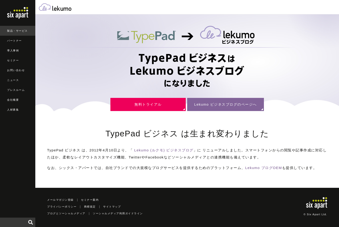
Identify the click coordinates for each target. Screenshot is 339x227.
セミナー (13, 60)
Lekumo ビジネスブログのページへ (225, 104)
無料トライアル (148, 104)
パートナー (14, 40)
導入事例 (13, 50)
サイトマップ (112, 206)
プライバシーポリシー (62, 206)
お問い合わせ (16, 70)
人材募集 (13, 109)
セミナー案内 (90, 199)
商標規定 (90, 206)
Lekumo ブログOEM (263, 168)
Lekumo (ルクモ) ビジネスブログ (164, 150)
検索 (30, 222)
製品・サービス (17, 30)
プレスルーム (16, 89)
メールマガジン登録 (60, 199)
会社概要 (13, 99)
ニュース (13, 80)
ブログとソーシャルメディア (66, 213)
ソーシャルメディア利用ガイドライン (118, 213)
